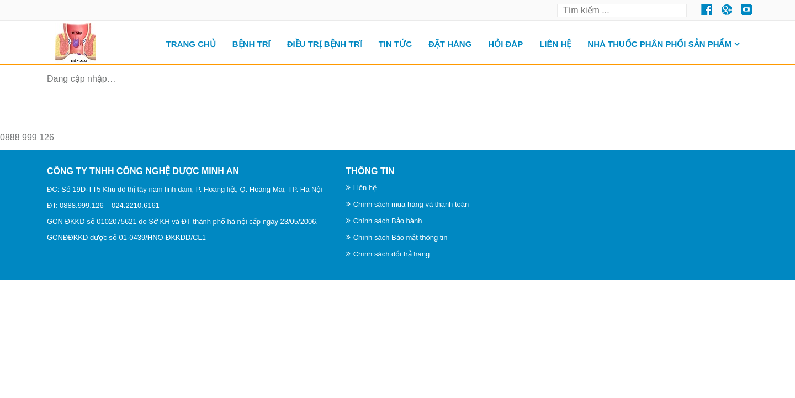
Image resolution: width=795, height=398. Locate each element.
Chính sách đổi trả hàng (391, 254)
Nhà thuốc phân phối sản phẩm (659, 44)
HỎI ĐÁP (505, 44)
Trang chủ (191, 44)
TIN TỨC (395, 44)
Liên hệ (555, 44)
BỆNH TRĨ (251, 44)
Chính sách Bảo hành (387, 221)
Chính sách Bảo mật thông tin (400, 237)
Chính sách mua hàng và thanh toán (411, 204)
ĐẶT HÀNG (449, 44)
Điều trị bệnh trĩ (324, 44)
